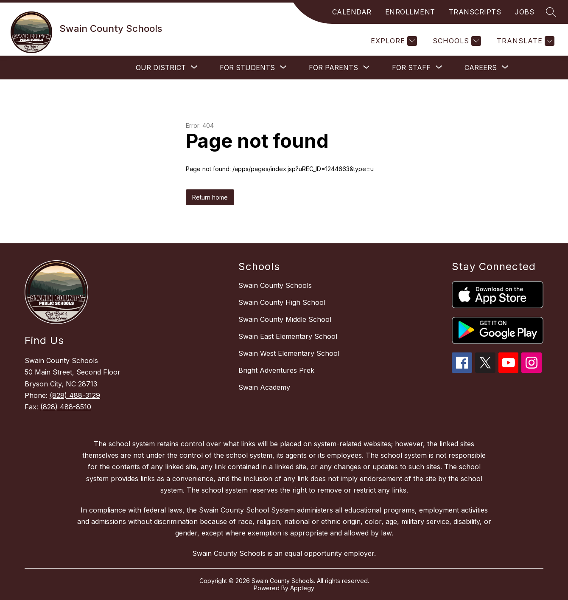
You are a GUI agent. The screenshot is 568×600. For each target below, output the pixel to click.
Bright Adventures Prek (276, 370)
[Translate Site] (524, 41)
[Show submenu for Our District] (161, 67)
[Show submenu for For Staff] (411, 67)
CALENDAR (352, 12)
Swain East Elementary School (287, 336)
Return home (210, 197)
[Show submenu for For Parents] (333, 67)
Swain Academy (264, 387)
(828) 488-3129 (75, 395)
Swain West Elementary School (288, 353)
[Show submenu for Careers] (480, 67)
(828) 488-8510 (65, 407)
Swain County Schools (275, 285)
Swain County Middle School (284, 319)
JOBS (524, 12)
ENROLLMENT (410, 12)
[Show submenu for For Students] (247, 67)
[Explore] (393, 41)
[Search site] (551, 12)
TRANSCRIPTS (475, 12)
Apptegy (302, 588)
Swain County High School (281, 302)
